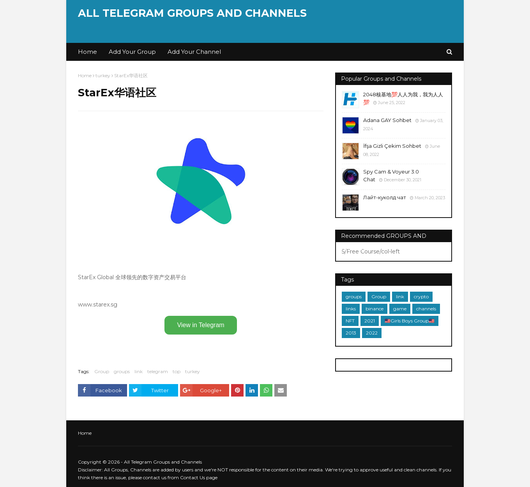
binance (374, 309)
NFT (350, 321)
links (351, 309)
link (138, 371)
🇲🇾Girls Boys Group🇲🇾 (410, 321)
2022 (372, 333)
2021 (369, 321)
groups (122, 371)
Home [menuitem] (87, 51)
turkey (102, 75)
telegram (157, 371)
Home (85, 75)
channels (426, 309)
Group (101, 371)
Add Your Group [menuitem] (132, 51)
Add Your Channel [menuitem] (194, 51)
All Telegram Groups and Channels (192, 13)
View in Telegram (200, 325)
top (176, 371)
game (399, 309)
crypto (421, 296)
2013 (351, 333)
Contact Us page (198, 477)
